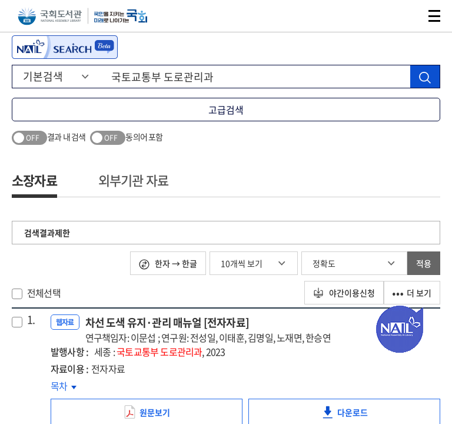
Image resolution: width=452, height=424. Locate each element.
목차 (64, 386)
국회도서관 (50, 16)
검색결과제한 (47, 232)
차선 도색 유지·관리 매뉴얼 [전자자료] (208, 329)
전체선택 (44, 292)
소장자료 (34, 180)
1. (31, 319)
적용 (423, 263)
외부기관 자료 (133, 180)
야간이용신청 (344, 293)
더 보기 (412, 293)
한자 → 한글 (168, 263)
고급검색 (226, 109)
